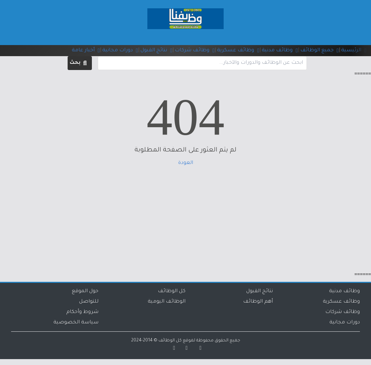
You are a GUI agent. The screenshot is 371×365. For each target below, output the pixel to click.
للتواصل (88, 308)
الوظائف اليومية (167, 308)
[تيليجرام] (171, 354)
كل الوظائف (172, 297)
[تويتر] (184, 354)
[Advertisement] (185, 224)
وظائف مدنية (344, 297)
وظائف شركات (342, 318)
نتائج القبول (259, 297)
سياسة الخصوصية (75, 328)
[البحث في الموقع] (202, 69)
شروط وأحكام (82, 318)
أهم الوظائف (258, 308)
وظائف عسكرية (341, 308)
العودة (185, 169)
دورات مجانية (344, 328)
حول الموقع (85, 297)
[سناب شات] (198, 354)
